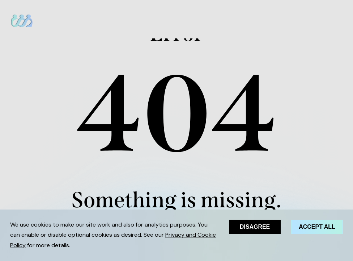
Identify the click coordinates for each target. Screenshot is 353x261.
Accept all (317, 227)
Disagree (255, 227)
